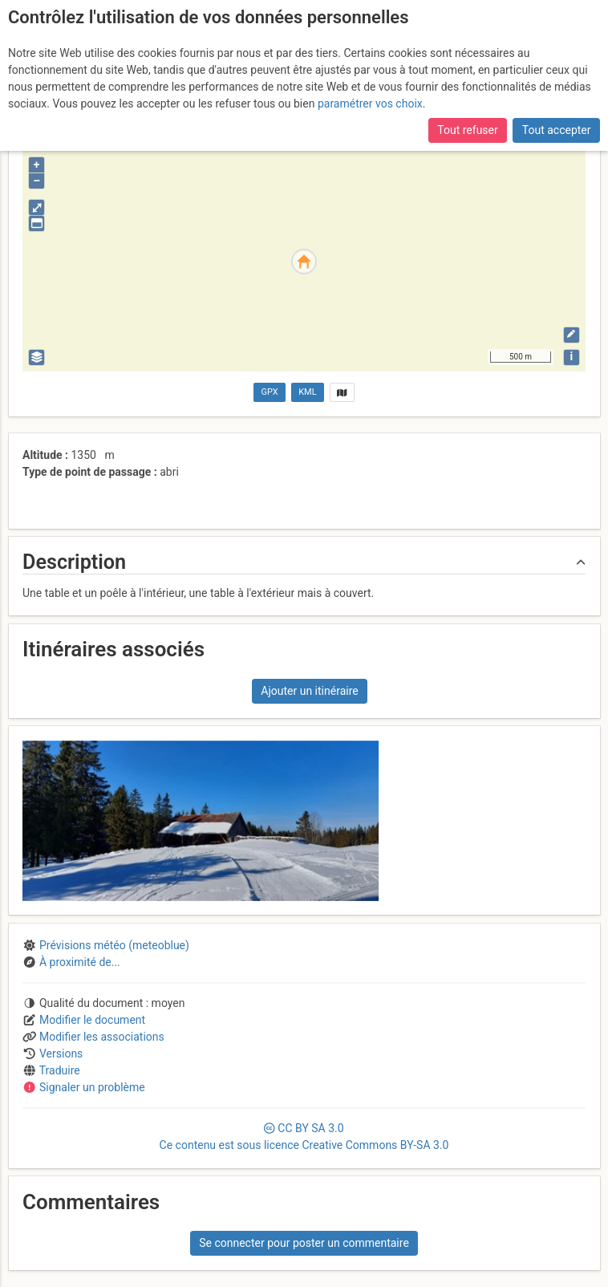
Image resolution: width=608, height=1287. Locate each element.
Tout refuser (467, 130)
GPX (269, 392)
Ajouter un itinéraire (309, 690)
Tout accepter (556, 130)
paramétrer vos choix (370, 103)
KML (307, 392)
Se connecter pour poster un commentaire (304, 1242)
